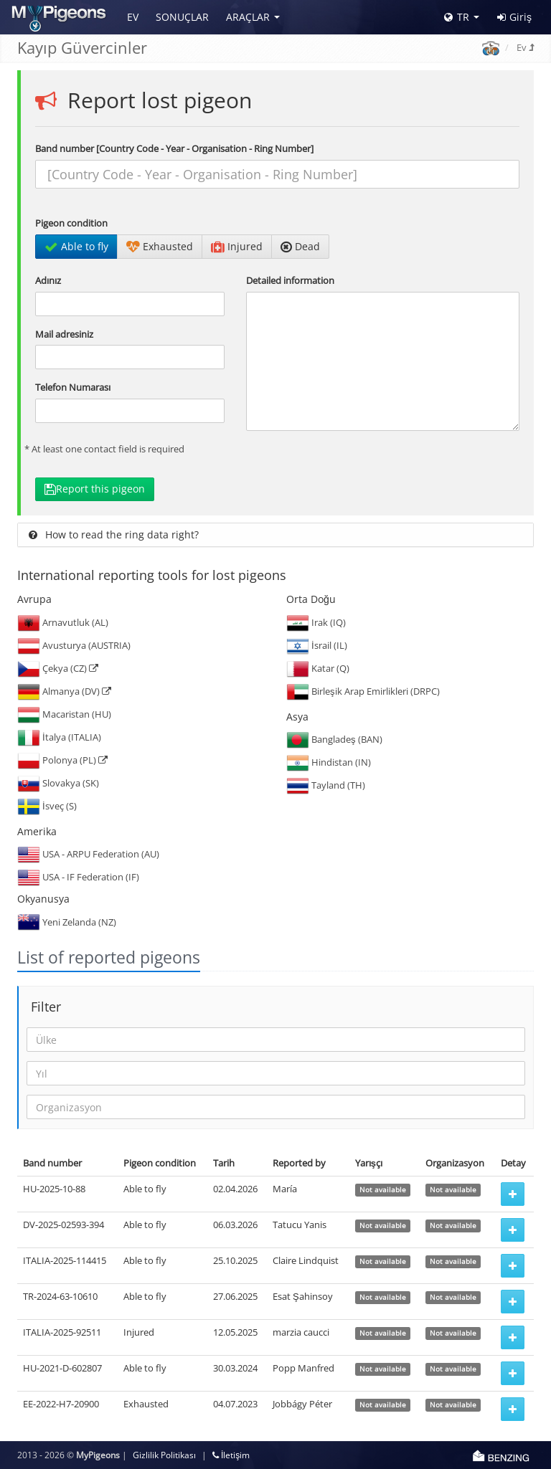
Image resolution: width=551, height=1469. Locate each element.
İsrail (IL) (316, 645)
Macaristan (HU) (64, 714)
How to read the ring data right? (114, 534)
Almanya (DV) (64, 691)
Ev (132, 17)
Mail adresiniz (64, 334)
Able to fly (76, 246)
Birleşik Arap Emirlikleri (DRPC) (363, 691)
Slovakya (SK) (58, 782)
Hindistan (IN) (328, 762)
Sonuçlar (182, 17)
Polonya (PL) (62, 759)
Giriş (514, 17)
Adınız (48, 280)
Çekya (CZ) (57, 668)
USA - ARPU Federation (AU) (88, 853)
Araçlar (248, 17)
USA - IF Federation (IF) (78, 876)
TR (456, 17)
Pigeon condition (71, 223)
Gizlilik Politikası (164, 1455)
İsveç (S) (47, 805)
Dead (300, 246)
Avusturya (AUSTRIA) (74, 645)
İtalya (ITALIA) (59, 737)
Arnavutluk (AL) (62, 622)
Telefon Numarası (72, 387)
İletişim (231, 1455)
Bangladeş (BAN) (334, 739)
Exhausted (159, 246)
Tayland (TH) (325, 785)
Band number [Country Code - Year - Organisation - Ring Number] (174, 148)
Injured (237, 246)
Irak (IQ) (316, 622)
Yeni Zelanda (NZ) (66, 922)
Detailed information (290, 280)
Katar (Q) (317, 668)
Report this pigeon (94, 488)
